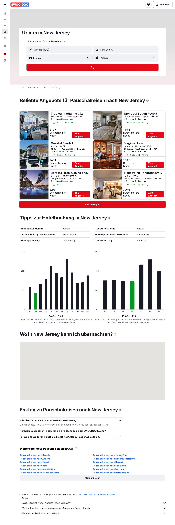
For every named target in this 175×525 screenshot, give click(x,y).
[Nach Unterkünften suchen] (5, 19)
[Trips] (5, 46)
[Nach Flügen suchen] (5, 13)
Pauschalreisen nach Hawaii (35, 462)
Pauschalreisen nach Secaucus (109, 465)
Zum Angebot (79, 135)
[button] (5, 4)
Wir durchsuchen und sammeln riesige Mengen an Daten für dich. (94, 508)
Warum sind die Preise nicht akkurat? (94, 513)
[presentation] (147, 100)
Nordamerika (33, 87)
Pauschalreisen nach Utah (33, 465)
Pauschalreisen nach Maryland (109, 469)
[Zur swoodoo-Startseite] (19, 4)
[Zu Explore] (5, 38)
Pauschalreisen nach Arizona (35, 458)
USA (44, 87)
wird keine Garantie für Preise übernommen (97, 494)
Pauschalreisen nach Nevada (35, 455)
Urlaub (21, 87)
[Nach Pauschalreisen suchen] (5, 32)
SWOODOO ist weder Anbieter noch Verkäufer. (94, 503)
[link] (92, 204)
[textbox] (59, 49)
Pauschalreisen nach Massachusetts (39, 472)
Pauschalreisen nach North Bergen (111, 472)
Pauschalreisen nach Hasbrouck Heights (114, 458)
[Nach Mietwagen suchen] (5, 25)
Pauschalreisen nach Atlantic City (37, 469)
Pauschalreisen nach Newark (108, 462)
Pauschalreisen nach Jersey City (110, 455)
